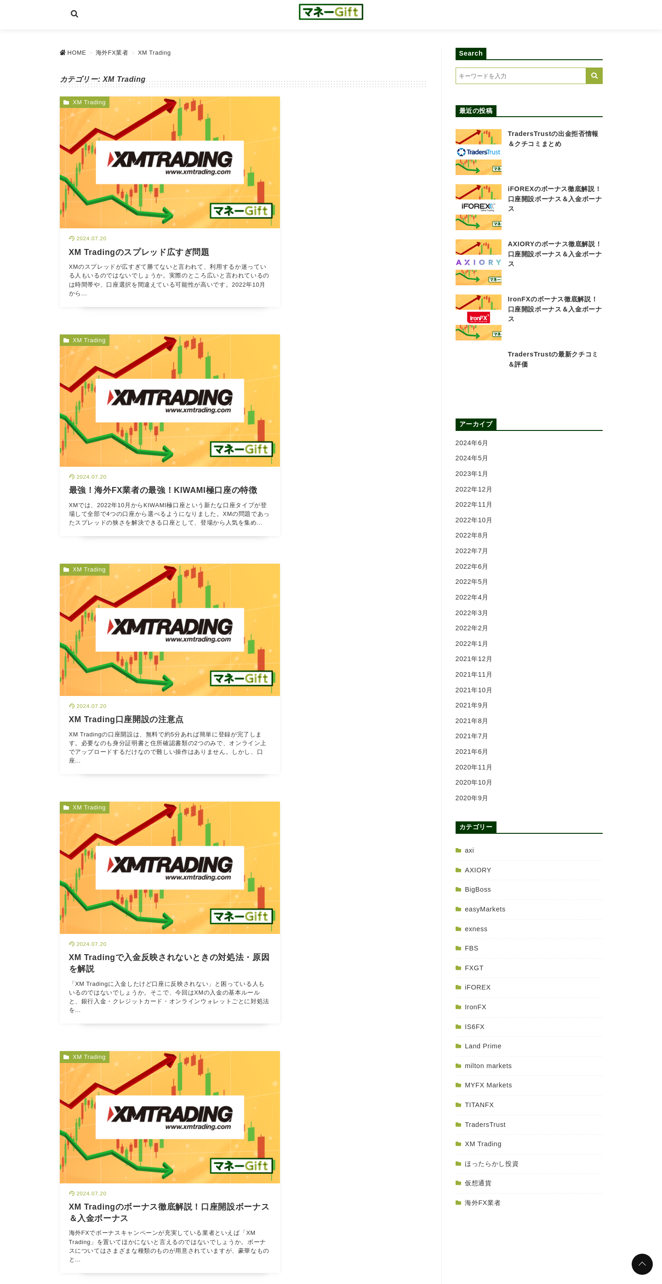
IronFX (475, 1007)
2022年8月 (472, 535)
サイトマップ (392, 1240)
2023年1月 (472, 473)
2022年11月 (474, 504)
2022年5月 (472, 581)
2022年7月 (472, 550)
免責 (358, 1240)
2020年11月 (474, 767)
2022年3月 (472, 613)
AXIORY (478, 870)
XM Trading (89, 102)
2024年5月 (472, 458)
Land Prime (483, 1046)
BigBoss (478, 889)
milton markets (488, 1065)
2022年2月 (472, 628)
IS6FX (475, 1026)
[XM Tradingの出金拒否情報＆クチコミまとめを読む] (149, 867)
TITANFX (479, 1105)
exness (476, 929)
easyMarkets (485, 909)
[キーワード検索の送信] (594, 76)
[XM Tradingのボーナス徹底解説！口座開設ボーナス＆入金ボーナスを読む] (149, 643)
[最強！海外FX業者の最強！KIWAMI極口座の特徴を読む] (338, 194)
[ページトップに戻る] (642, 1264)
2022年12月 (474, 489)
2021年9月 (472, 705)
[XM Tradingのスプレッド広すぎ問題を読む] (149, 194)
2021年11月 (474, 674)
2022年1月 (472, 643)
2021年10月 (474, 690)
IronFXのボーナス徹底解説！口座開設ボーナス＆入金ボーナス (555, 308)
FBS (472, 948)
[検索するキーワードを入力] (521, 76)
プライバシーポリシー (310, 1240)
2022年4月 (472, 597)
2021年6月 (472, 751)
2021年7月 (472, 736)
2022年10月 (474, 520)
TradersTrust (485, 1124)
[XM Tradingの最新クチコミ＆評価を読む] (338, 643)
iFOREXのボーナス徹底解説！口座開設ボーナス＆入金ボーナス (555, 198)
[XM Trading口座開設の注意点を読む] (149, 419)
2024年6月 (472, 443)
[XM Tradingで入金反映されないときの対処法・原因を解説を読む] (338, 419)
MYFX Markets (488, 1085)
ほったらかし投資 (492, 1163)
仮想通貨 (478, 1183)
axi (469, 850)
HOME (260, 1240)
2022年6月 (472, 566)
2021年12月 (474, 658)
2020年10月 (474, 782)
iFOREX (478, 987)
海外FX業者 (483, 1202)
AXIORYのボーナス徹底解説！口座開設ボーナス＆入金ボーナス (555, 253)
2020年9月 (472, 798)
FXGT (474, 968)
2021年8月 (472, 720)
